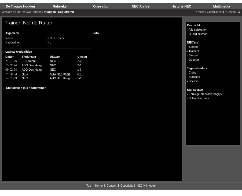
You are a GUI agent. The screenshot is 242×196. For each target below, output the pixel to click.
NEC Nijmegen (146, 185)
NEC (53, 61)
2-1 (80, 65)
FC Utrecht (29, 61)
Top (88, 185)
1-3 (80, 69)
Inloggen (50, 11)
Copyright (126, 185)
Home (98, 185)
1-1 (80, 78)
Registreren (66, 11)
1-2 (80, 61)
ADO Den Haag (32, 65)
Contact (111, 185)
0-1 (80, 73)
